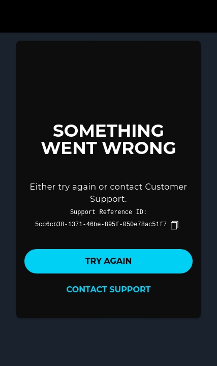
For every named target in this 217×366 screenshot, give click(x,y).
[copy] (174, 225)
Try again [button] (108, 261)
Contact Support (109, 289)
